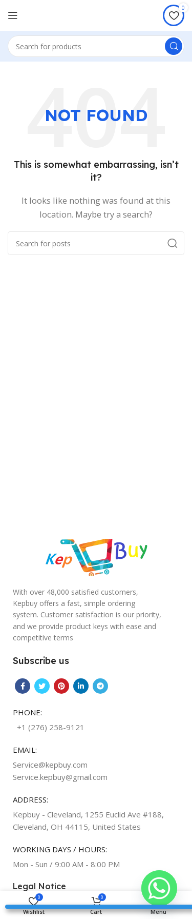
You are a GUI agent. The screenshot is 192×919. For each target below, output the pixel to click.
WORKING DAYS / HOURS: (60, 849)
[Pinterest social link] (61, 686)
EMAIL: (25, 750)
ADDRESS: (30, 799)
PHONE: (27, 712)
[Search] (96, 46)
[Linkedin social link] (81, 686)
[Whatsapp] (159, 888)
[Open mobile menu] (13, 15)
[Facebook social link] (22, 686)
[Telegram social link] (100, 686)
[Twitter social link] (42, 686)
